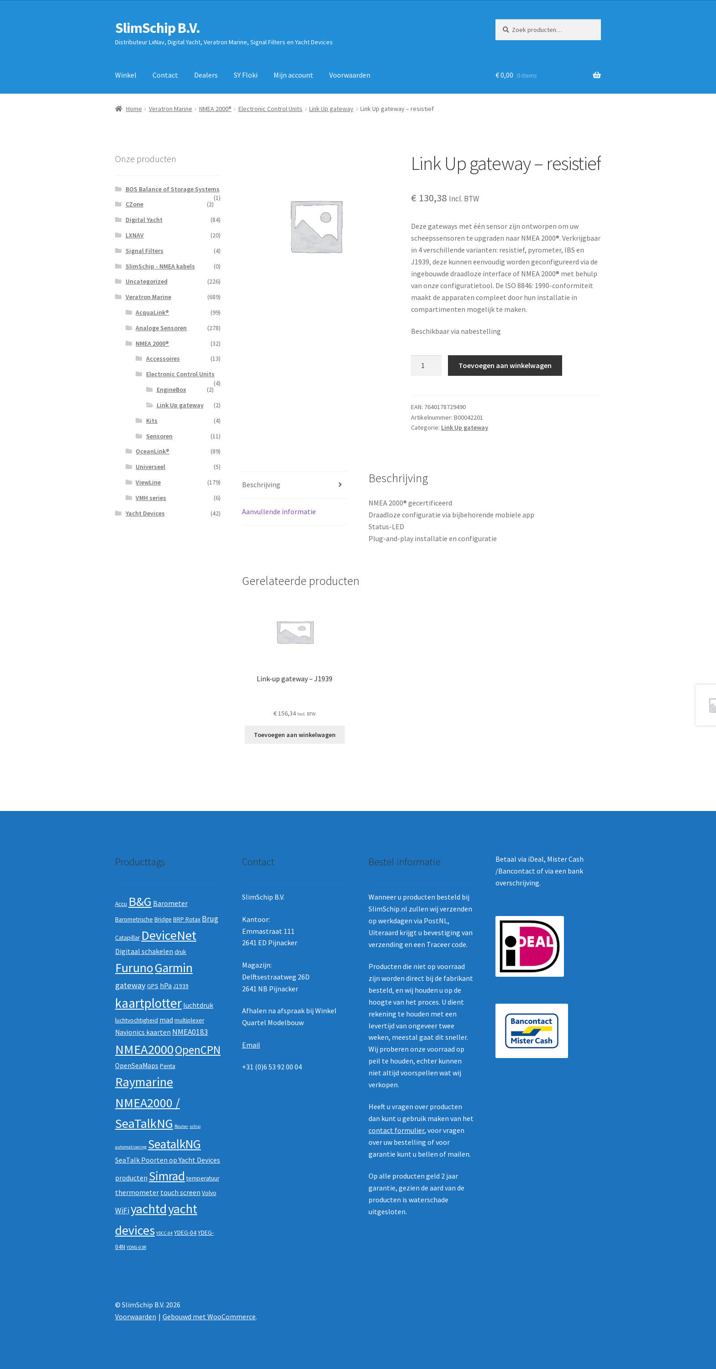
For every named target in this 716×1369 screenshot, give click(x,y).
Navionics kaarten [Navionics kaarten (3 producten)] (143, 1032)
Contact (165, 74)
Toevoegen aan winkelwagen (505, 365)
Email (251, 1044)
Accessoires (163, 358)
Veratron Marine (170, 109)
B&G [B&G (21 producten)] (140, 901)
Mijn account (293, 74)
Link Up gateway (331, 109)
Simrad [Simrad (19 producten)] (167, 1176)
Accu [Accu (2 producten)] (121, 904)
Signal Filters (144, 251)
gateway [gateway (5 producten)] (130, 985)
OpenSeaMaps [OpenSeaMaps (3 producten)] (136, 1065)
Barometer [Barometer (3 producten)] (170, 903)
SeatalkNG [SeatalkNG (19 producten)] (174, 1144)
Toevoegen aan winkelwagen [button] (295, 735)
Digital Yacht (144, 220)
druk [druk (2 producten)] (180, 952)
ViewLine (148, 482)
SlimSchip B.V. (157, 28)
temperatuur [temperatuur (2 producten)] (202, 1178)
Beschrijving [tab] (261, 484)
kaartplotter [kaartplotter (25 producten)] (148, 1003)
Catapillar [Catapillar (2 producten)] (127, 938)
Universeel (150, 467)
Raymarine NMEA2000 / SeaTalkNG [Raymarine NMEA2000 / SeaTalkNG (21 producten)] (147, 1103)
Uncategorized (147, 281)
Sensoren (159, 436)
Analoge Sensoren (161, 328)
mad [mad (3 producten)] (166, 1020)
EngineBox (171, 389)
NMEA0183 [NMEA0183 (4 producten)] (190, 1032)
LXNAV (135, 235)
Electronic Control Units (270, 109)
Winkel (126, 74)
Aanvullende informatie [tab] (279, 511)
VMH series (151, 498)
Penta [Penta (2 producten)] (167, 1066)
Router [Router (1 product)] (181, 1126)
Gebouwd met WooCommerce (209, 1316)
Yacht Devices (145, 513)
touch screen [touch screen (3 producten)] (180, 1192)
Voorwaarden (349, 74)
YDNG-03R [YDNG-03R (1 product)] (136, 1247)
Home (134, 109)
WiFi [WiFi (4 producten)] (122, 1211)
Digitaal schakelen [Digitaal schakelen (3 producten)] (144, 951)
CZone (134, 204)
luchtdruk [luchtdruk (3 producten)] (198, 1005)
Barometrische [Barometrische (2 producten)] (134, 919)
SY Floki (246, 74)
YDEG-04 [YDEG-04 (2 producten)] (185, 1233)
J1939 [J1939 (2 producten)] (181, 986)
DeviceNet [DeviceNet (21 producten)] (168, 935)
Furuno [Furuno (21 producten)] (134, 967)
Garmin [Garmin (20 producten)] (174, 968)
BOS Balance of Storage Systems (173, 189)
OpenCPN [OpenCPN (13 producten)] (198, 1050)
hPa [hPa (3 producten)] (166, 985)
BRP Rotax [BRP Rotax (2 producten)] (186, 919)
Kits (152, 420)
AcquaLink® (152, 312)
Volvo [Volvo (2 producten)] (209, 1193)
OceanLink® (152, 451)
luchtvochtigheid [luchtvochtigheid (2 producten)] (136, 1020)
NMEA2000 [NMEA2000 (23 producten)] (144, 1049)
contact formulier (396, 1130)
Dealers (206, 74)
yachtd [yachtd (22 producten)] (149, 1209)
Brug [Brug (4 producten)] (210, 919)
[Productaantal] (426, 365)
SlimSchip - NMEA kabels (160, 266)
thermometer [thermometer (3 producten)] (137, 1192)
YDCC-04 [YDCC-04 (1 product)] (164, 1233)
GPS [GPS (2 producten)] (152, 986)
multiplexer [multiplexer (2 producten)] (189, 1020)
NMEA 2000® (215, 109)
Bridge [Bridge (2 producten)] (163, 919)
